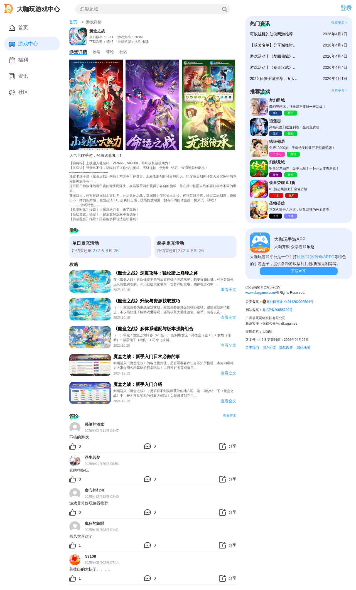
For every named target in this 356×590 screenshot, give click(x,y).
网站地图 (303, 348)
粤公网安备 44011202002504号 (289, 302)
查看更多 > (339, 23)
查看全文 (228, 289)
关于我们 (252, 348)
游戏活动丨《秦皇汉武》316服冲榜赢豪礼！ (274, 67)
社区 (123, 52)
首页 (73, 22)
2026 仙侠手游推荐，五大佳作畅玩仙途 (274, 78)
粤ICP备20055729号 (277, 310)
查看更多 (229, 416)
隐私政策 (286, 348)
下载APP (298, 271)
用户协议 (269, 348)
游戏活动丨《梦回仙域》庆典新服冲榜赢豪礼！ (274, 56)
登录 (346, 8)
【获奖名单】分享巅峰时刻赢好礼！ (274, 45)
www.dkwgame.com (260, 293)
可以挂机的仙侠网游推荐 (271, 34)
